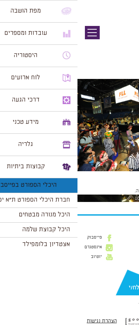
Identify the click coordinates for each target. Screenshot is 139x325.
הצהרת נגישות (24, 321)
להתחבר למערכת (114, 190)
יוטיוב (18, 257)
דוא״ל (128, 275)
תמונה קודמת (125, 39)
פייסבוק (17, 237)
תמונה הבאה (126, 46)
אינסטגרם (15, 247)
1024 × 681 (90, 175)
